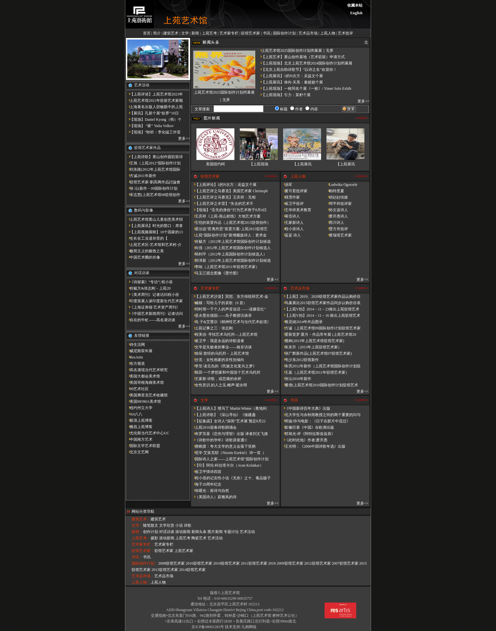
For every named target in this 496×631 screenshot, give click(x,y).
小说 (179, 525)
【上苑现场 (258, 164)
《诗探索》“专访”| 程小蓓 (149, 282)
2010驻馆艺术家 (226, 563)
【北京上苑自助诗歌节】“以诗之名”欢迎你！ (297, 69)
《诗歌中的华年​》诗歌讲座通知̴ (219, 440)
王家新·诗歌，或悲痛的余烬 (216, 379)
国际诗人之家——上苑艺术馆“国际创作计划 (230, 459)
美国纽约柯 (215, 164)
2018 (272, 563)
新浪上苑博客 (139, 420)
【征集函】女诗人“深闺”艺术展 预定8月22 (228, 421)
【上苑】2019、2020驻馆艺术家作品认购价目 (321, 296)
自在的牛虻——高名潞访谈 (150, 320)
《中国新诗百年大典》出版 (305, 408)
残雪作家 (290, 197)
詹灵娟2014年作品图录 (302, 322)
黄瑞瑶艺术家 (338, 235)
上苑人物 (327, 33)
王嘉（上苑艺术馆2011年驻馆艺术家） (315, 372)
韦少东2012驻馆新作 (300, 360)
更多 (182, 138)
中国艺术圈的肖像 (143, 257)
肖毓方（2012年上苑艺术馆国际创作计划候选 (231, 241)
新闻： (137, 532)
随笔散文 (150, 525)
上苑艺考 (209, 33)
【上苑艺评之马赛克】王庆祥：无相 (223, 197)
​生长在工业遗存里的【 (147, 238)
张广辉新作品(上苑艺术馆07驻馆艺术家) (316, 353)
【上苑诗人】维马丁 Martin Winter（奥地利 (229, 408)
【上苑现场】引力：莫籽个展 (284, 95)
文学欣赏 (166, 525)
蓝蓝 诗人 (291, 235)
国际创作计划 (284, 33)
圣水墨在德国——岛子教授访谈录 (221, 315)
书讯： (137, 557)
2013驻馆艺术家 (165, 569)
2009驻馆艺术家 (290, 563)
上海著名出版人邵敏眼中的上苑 (154, 107)
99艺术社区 (137, 389)
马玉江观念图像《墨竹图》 (215, 273)
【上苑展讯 (302, 164)
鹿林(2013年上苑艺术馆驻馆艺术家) (312, 341)
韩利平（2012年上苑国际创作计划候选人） (229, 254)
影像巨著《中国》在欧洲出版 (307, 427)
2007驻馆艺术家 (345, 563)
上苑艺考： (141, 538)
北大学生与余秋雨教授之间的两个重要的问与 (321, 415)
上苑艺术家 (183, 550)
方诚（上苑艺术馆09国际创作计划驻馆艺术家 (321, 328)
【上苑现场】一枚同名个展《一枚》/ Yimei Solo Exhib (304, 88)
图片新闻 (215, 532)
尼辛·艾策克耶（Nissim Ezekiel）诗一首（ (227, 452)
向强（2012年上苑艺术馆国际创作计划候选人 (231, 248)
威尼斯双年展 (139, 351)
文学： (137, 525)
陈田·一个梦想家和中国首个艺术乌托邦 (225, 372)
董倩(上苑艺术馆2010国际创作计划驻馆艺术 (319, 385)
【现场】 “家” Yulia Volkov (150, 126)
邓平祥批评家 (338, 203)
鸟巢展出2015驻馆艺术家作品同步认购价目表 (321, 303)
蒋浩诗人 (290, 216)
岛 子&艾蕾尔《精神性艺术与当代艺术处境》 (231, 322)
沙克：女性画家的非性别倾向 (217, 360)
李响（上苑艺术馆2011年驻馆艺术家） (225, 267)
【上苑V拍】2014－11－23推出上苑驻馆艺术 (320, 309)
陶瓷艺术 (199, 538)
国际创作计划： (145, 563)
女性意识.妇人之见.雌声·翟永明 (219, 385)
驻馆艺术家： (143, 550)
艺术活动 (247, 532)
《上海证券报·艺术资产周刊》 (153, 307)
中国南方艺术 (139, 439)
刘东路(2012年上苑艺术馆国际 (153, 169)
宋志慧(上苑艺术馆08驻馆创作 (153, 195)
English (356, 13)
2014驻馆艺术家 (192, 569)
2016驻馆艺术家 (199, 563)
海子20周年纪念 (206, 484)
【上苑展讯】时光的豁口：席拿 (154, 226)
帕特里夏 (334, 191)
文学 (185, 33)
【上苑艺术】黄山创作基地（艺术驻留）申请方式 (301, 57)
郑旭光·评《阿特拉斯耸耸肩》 (308, 434)
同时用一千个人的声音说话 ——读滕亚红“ (228, 309)
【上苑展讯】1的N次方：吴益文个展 (290, 76)
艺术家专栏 (229, 33)
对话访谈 (166, 532)
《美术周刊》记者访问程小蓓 (152, 294)
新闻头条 (199, 532)
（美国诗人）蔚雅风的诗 (214, 497)
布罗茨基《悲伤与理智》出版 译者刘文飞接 (229, 434)
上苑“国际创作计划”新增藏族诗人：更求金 (229, 235)
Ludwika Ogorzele (341, 184)
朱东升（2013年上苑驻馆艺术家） (311, 347)
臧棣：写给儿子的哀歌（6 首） (219, 303)
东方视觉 (135, 363)
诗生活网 (135, 344)
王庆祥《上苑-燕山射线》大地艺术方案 (226, 216)
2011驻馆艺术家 (254, 563)
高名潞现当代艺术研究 (147, 370)
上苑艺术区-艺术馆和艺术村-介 (154, 244)
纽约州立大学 (139, 408)
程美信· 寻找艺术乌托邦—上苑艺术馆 (224, 334)
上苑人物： (141, 582)
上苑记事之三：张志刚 (212, 328)
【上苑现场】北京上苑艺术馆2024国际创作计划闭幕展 (304, 63)
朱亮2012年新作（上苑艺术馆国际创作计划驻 (321, 366)
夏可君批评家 (294, 191)
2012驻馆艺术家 (317, 563)
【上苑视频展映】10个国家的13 (154, 232)
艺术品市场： (143, 576)
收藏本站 (355, 5)
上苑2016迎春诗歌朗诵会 (214, 427)
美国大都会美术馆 (143, 376)
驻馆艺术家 (250, 33)
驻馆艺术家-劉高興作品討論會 (153, 182)
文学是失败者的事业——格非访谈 (221, 347)
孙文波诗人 (336, 210)
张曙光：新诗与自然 (210, 490)
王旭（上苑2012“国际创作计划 (153, 163)
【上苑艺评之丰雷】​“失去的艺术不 (222, 203)
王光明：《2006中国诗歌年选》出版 (313, 446)
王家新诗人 (292, 222)
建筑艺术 (170, 33)
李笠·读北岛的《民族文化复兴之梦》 (224, 366)
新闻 (195, 33)
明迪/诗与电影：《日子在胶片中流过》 (315, 421)
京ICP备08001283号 (207, 627)
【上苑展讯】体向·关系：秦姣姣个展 (290, 82)
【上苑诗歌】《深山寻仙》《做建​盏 (223, 415)
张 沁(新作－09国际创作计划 (151, 188)
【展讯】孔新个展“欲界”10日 (152, 113)
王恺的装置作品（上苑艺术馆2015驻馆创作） (231, 222)
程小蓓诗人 (292, 229)
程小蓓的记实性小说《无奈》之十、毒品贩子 (231, 478)
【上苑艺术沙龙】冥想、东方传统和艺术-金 (229, 296)
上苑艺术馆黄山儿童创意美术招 (154, 219)
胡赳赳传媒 (336, 197)
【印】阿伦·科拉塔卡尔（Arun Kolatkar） (227, 465)
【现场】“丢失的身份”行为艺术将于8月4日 (229, 210)
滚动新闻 (182, 532)
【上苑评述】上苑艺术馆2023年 (154, 94)
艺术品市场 (308, 33)
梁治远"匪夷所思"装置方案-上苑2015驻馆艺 (229, 229)
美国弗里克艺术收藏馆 (147, 395)
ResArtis (134, 357)
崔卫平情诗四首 (206, 471)
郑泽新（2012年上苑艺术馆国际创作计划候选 (231, 260)
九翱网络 (249, 627)
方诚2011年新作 (141, 176)
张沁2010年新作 (296, 379)
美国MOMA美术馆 (143, 401)
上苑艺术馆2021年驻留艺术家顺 (154, 100)
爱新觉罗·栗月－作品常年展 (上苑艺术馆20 (318, 334)
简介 (157, 33)
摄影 (154, 538)
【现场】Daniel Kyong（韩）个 (154, 119)
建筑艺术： (141, 519)
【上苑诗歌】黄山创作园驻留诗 (154, 157)
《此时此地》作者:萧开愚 (304, 440)
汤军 (286, 184)
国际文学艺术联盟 (143, 446)
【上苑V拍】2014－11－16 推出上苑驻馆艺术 (320, 315)
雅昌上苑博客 (139, 427)
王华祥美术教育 (296, 210)
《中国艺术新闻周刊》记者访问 (154, 313)
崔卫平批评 (292, 203)
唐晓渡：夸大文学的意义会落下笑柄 (223, 446)
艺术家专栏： (143, 544)
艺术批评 (345, 33)
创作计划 (150, 532)
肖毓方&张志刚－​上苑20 (148, 288)
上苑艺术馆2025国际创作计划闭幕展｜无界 (295, 50)
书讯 (266, 33)
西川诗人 (334, 222)
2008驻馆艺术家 (171, 563)
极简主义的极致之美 (145, 251)
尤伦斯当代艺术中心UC (147, 433)
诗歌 (187, 525)
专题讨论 (231, 532)
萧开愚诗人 (336, 216)
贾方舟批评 (336, 229)
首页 (147, 33)
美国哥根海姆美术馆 (145, 382)
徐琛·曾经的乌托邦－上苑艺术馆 (220, 353)
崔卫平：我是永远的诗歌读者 (217, 341)
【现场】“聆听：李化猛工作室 (153, 132)
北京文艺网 (137, 452)
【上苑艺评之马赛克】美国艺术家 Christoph (229, 191)
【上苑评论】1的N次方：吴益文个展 (224, 184)
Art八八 (134, 414)
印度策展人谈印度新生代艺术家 (154, 301)
